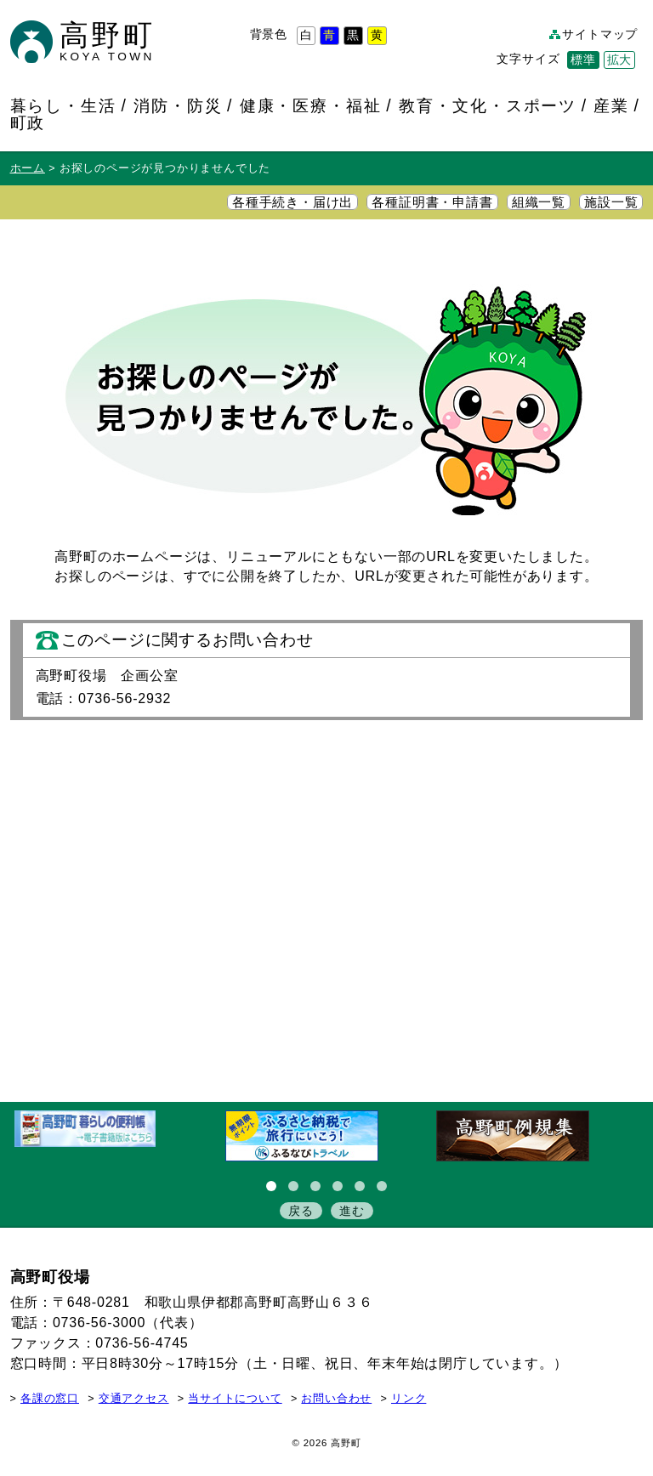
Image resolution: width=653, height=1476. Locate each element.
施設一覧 (611, 202)
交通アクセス (134, 1399)
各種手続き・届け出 (292, 202)
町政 (28, 122)
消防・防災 (178, 105)
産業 (611, 105)
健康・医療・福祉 (311, 105)
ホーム (27, 168)
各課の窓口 (49, 1399)
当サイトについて (234, 1399)
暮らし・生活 (63, 105)
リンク (408, 1399)
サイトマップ (600, 34)
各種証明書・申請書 (432, 202)
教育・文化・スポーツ (487, 105)
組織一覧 (538, 202)
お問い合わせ (336, 1399)
